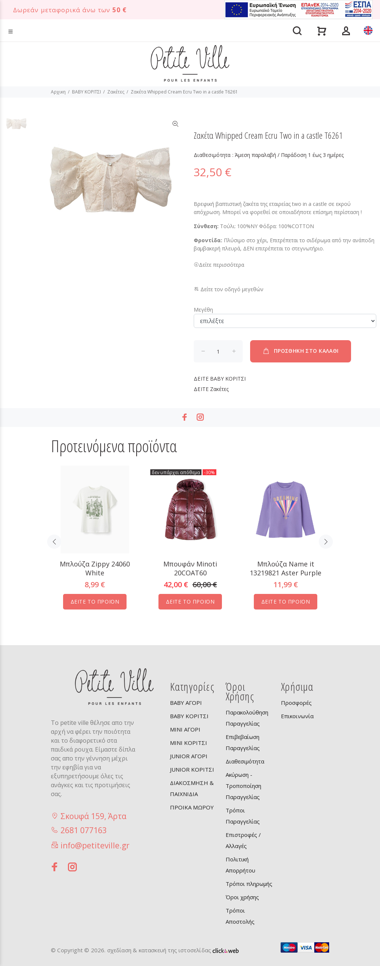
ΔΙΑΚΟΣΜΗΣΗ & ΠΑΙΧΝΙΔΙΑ (192, 788)
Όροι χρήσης (242, 897)
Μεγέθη (203, 309)
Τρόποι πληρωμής (249, 883)
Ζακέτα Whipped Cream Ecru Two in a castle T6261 (184, 92)
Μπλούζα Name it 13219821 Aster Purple (285, 568)
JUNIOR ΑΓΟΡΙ (188, 756)
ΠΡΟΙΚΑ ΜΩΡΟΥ (192, 807)
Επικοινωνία (297, 716)
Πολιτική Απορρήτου (240, 864)
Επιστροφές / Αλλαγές (243, 840)
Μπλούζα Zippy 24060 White (95, 568)
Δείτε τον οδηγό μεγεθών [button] (228, 289)
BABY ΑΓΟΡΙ (186, 702)
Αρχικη (58, 92)
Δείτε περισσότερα (219, 264)
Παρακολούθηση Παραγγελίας (247, 718)
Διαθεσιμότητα (245, 761)
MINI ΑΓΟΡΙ (185, 729)
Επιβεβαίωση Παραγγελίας (243, 742)
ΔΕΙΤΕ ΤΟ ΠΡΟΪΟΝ (95, 601)
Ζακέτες (115, 92)
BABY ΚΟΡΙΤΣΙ (86, 92)
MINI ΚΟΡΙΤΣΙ (188, 742)
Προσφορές (296, 702)
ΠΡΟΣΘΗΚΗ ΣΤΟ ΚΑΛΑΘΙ (300, 351)
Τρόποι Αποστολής (240, 916)
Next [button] (326, 542)
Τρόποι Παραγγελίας (243, 815)
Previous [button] (54, 542)
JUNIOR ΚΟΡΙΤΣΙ (192, 769)
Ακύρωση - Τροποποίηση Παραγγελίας (243, 786)
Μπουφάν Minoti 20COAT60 (190, 568)
